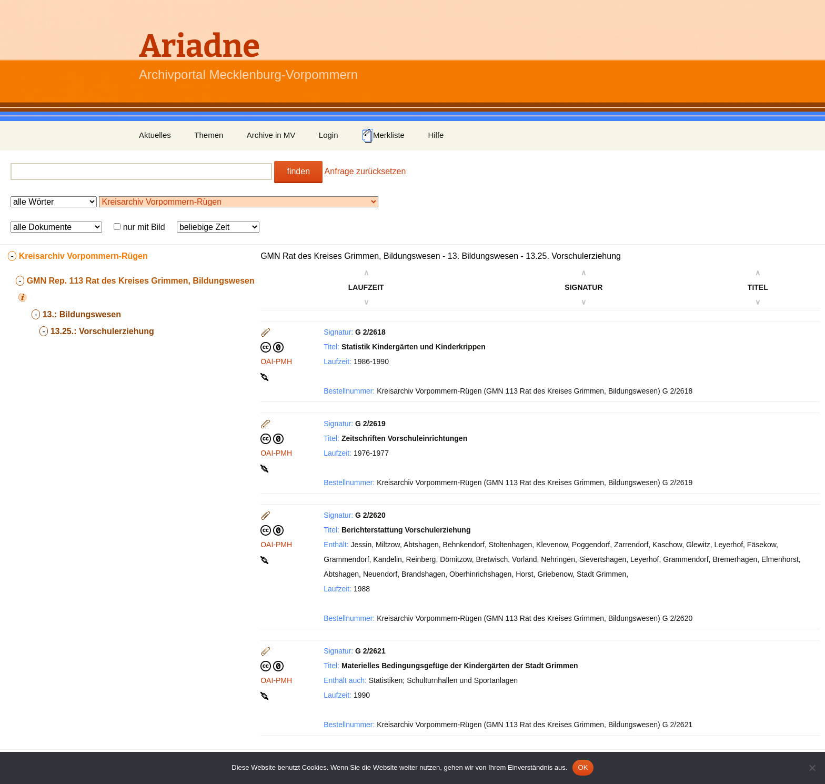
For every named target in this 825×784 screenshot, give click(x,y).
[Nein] (812, 767)
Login (328, 134)
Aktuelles (155, 134)
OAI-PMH (276, 361)
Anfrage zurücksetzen (365, 171)
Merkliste (383, 136)
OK (583, 767)
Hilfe (436, 134)
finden (298, 171)
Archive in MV (271, 134)
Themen (208, 134)
